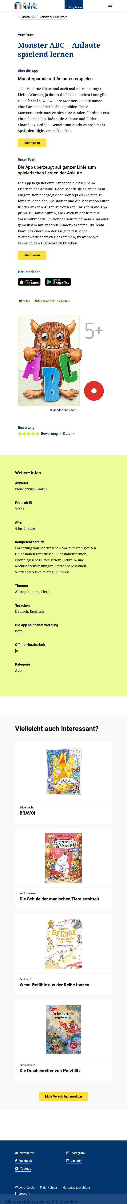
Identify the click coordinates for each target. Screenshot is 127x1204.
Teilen (24, 301)
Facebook (23, 1161)
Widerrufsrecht (25, 1187)
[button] (32, 143)
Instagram (75, 1153)
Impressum (22, 1193)
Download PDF (45, 301)
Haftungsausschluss (76, 1187)
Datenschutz (48, 1187)
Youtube (23, 1168)
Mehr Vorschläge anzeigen (63, 1096)
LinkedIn (74, 1161)
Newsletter (25, 1153)
